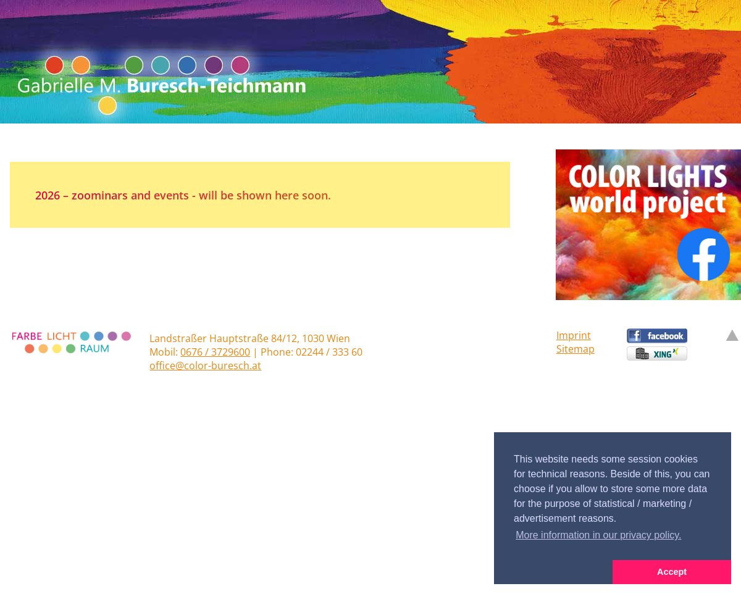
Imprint (573, 335)
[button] (553, 572)
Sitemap (575, 349)
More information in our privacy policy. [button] (598, 535)
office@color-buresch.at (205, 365)
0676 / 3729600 (215, 352)
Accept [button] (672, 572)
